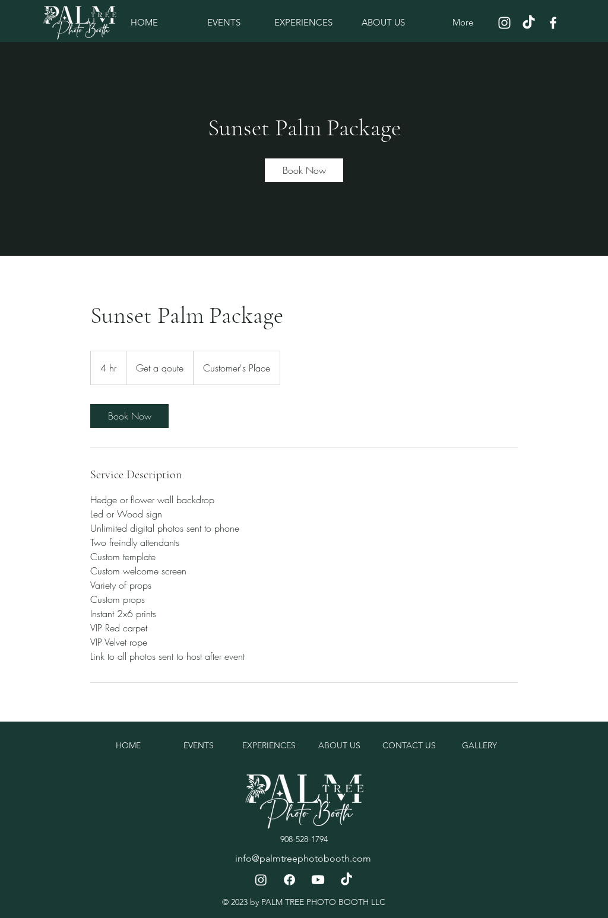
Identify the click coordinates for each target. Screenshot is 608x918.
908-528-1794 (304, 839)
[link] (304, 170)
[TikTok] (529, 23)
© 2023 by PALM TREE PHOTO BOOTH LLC (303, 902)
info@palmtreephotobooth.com (303, 858)
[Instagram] (504, 23)
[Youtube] (318, 879)
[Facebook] (553, 23)
